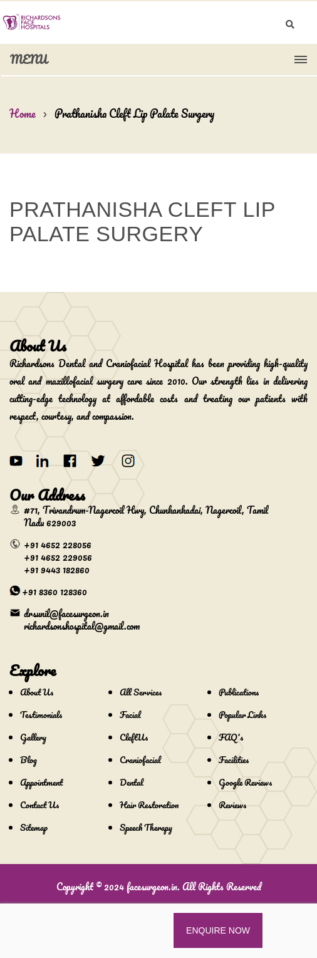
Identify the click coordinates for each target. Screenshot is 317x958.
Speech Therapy (146, 827)
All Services (141, 692)
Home (22, 113)
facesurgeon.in (152, 886)
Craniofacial (140, 759)
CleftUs (134, 737)
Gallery (33, 737)
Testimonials (41, 714)
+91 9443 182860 (57, 569)
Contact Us (39, 805)
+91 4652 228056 (57, 544)
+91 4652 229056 (58, 557)
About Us (36, 692)
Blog (28, 759)
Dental (131, 782)
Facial (130, 714)
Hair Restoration (149, 805)
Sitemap (34, 827)
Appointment (41, 782)
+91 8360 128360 (54, 591)
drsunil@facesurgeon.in (66, 613)
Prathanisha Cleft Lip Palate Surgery (134, 113)
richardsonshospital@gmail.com (82, 625)
